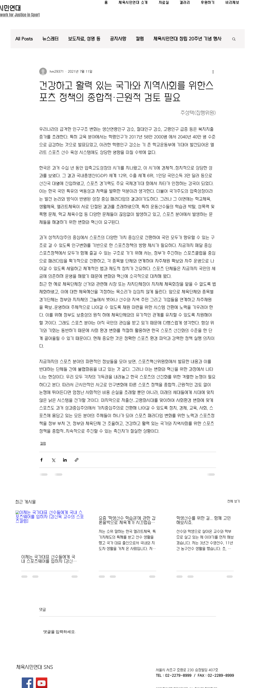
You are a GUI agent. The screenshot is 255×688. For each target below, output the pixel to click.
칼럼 (140, 39)
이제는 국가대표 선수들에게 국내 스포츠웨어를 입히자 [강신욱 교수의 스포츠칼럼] (49, 559)
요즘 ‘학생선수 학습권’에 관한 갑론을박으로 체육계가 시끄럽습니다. (127, 520)
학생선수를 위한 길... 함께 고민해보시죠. (203, 520)
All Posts (24, 39)
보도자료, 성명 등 (84, 39)
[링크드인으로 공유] (65, 460)
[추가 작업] (213, 71)
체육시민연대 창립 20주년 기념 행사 (187, 39)
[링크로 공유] (76, 460)
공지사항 (118, 39)
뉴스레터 (50, 39)
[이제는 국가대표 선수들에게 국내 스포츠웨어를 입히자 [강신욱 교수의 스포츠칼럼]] (50, 529)
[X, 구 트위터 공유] (53, 460)
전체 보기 (233, 501)
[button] (234, 39)
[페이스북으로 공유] (41, 460)
